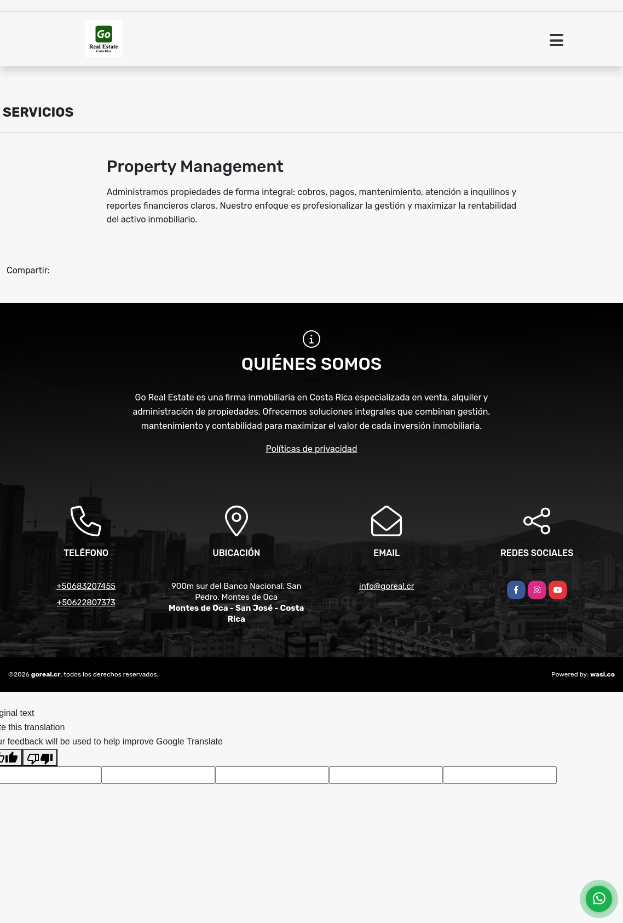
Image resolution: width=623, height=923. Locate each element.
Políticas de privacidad (311, 449)
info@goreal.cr (386, 586)
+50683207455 (86, 586)
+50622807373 (86, 602)
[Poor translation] (39, 757)
